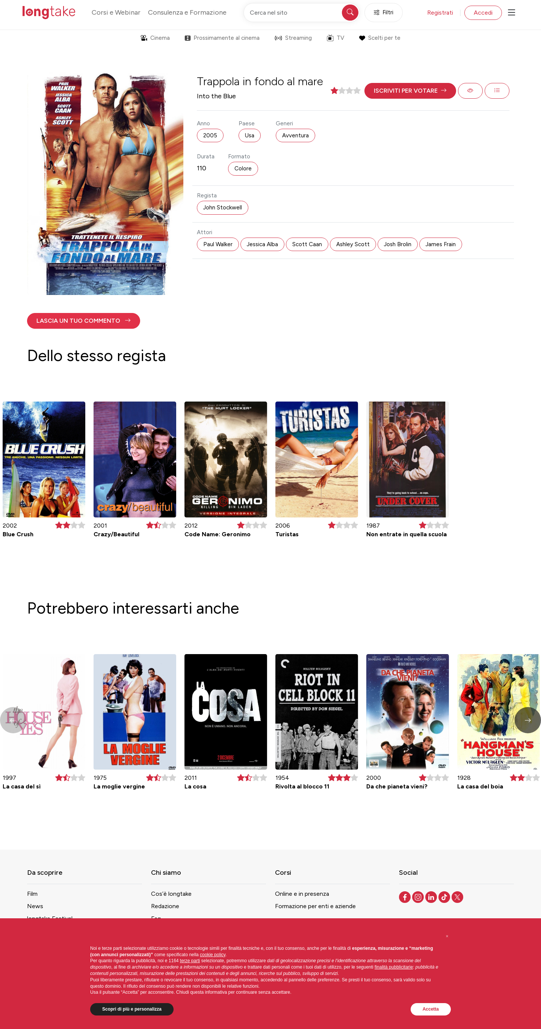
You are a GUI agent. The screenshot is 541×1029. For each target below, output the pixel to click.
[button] (410, 91)
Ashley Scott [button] (353, 244)
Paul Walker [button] (218, 244)
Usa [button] (249, 135)
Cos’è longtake (171, 893)
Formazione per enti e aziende (315, 906)
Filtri (383, 12)
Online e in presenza (302, 893)
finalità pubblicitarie (394, 967)
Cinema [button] (155, 38)
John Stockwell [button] (222, 207)
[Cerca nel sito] (301, 12)
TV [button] (335, 38)
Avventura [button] (295, 135)
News (35, 906)
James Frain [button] (441, 244)
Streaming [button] (293, 38)
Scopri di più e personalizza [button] (132, 1009)
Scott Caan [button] (307, 244)
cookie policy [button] (212, 954)
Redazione (165, 906)
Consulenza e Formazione (187, 12)
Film (32, 893)
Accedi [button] (483, 12)
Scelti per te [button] (379, 38)
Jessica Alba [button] (262, 244)
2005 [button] (210, 135)
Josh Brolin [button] (397, 244)
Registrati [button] (440, 12)
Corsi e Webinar (116, 12)
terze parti (190, 960)
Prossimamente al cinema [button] (222, 38)
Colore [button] (243, 168)
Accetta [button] (431, 1009)
